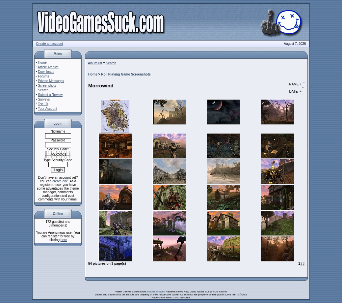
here (64, 240)
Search (43, 90)
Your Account (47, 108)
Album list (95, 63)
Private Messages (51, 81)
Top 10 (43, 104)
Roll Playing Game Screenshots (126, 74)
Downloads (46, 72)
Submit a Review (50, 95)
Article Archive (48, 67)
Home (42, 62)
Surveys (44, 99)
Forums (43, 76)
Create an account (49, 43)
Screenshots (47, 85)
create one (60, 181)
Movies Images (156, 291)
